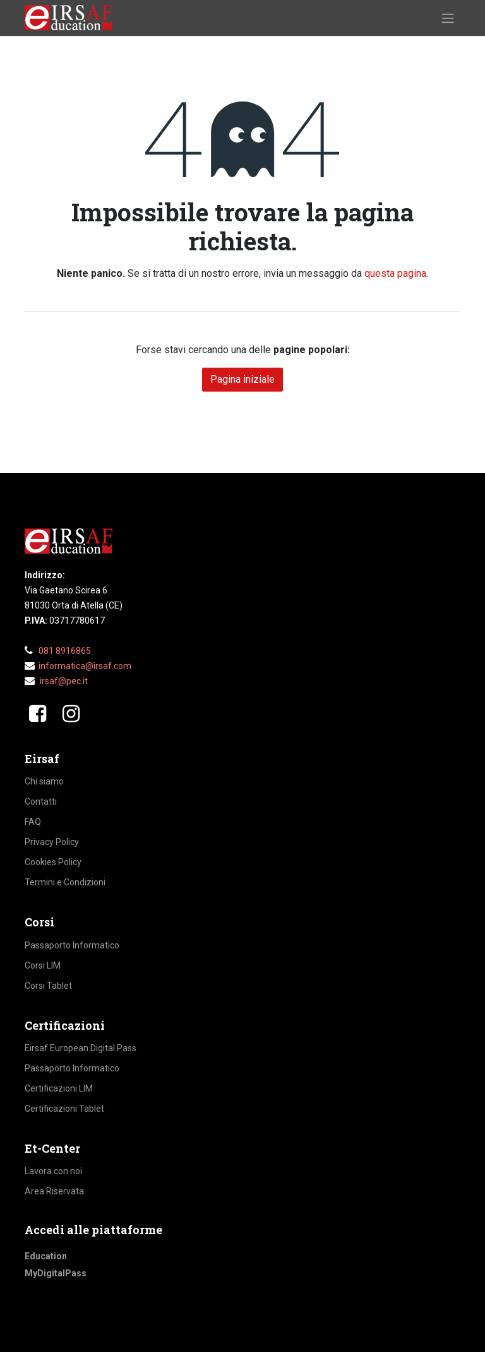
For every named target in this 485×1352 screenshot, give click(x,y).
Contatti (41, 801)
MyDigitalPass (56, 1273)
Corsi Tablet (48, 986)
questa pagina (395, 273)
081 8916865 (65, 651)
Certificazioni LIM (59, 1088)
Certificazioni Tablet (64, 1109)
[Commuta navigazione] (447, 18)
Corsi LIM (43, 965)
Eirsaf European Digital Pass (80, 1048)
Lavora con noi (53, 1171)
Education (46, 1256)
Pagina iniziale (242, 379)
